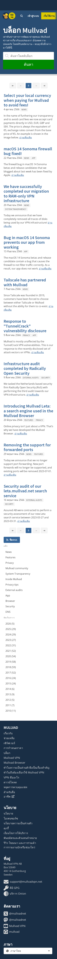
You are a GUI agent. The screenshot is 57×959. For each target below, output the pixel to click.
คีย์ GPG (11, 888)
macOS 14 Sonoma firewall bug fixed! (28, 151)
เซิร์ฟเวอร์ (9, 743)
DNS (7, 611)
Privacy (26, 335)
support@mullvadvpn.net (23, 881)
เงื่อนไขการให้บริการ (16, 833)
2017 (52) (10, 672)
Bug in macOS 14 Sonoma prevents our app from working (27, 242)
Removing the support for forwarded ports (27, 447)
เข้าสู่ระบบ (33, 16)
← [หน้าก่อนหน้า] (21, 85)
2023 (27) (10, 640)
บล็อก (7, 753)
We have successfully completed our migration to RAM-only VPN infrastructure (26, 194)
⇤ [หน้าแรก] (13, 85)
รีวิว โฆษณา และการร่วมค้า (20, 843)
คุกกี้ (6, 828)
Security (45, 377)
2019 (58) (10, 661)
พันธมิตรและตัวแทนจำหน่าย (20, 838)
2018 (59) (10, 667)
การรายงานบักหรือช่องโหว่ (19, 847)
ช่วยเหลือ (9, 738)
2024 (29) (10, 634)
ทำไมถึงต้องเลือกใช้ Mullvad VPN (24, 772)
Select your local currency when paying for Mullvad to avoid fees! (27, 100)
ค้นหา (28, 64)
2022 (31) (10, 645)
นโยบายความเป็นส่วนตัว (18, 823)
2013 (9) (9, 694)
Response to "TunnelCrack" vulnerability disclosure (25, 325)
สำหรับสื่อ (9, 792)
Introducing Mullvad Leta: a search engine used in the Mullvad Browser (28, 410)
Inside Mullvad (13, 579)
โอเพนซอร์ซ (11, 818)
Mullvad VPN (12, 758)
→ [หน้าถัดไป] (36, 85)
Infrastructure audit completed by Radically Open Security (25, 368)
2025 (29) (10, 629)
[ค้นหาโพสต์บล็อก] (28, 56)
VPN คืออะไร (11, 777)
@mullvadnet (15, 913)
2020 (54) (10, 656)
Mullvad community (16, 568)
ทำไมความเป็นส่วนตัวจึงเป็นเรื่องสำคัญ (26, 767)
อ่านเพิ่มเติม (25, 137)
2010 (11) (10, 710)
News (24, 109)
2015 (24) (10, 683)
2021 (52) (10, 650)
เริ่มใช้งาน (49, 16)
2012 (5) (9, 699)
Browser (10, 601)
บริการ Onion (15, 893)
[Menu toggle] (12, 15)
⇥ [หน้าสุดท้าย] (44, 85)
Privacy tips (12, 584)
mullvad (11, 931)
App (33, 158)
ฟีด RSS (11, 539)
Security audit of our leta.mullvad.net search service (25, 490)
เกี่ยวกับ (8, 733)
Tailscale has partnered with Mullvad (25, 282)
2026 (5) (9, 623)
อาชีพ (9, 796)
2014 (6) (9, 689)
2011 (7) (9, 705)
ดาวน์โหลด (10, 782)
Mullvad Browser (14, 762)
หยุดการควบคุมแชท (15, 787)
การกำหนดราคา (13, 748)
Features (28, 420)
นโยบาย (8, 813)
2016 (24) (10, 678)
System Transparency (15, 209)
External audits (31, 377)
